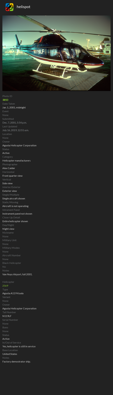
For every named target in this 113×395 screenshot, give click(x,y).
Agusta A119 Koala (12, 293)
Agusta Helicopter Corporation (19, 308)
